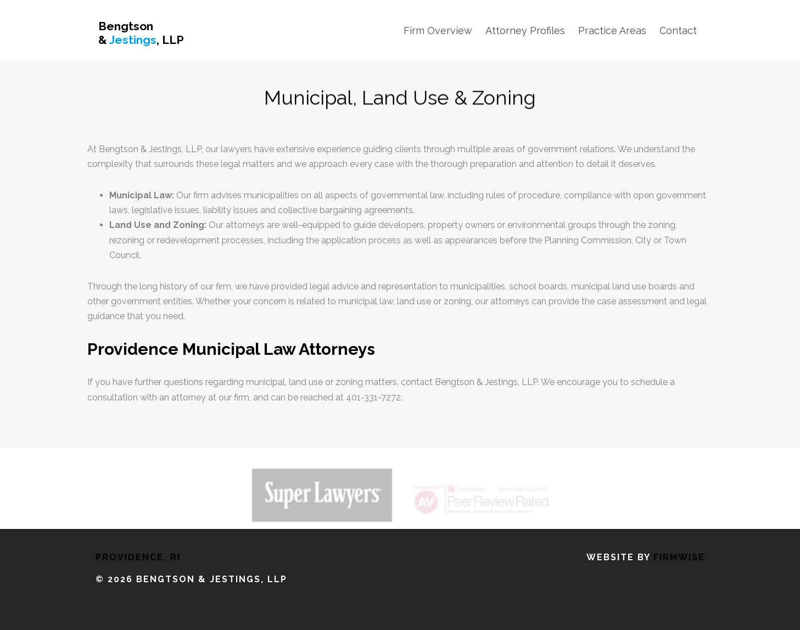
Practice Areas (612, 30)
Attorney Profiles (525, 30)
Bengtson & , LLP (141, 33)
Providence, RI (138, 557)
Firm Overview (438, 30)
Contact (678, 30)
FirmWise (679, 557)
